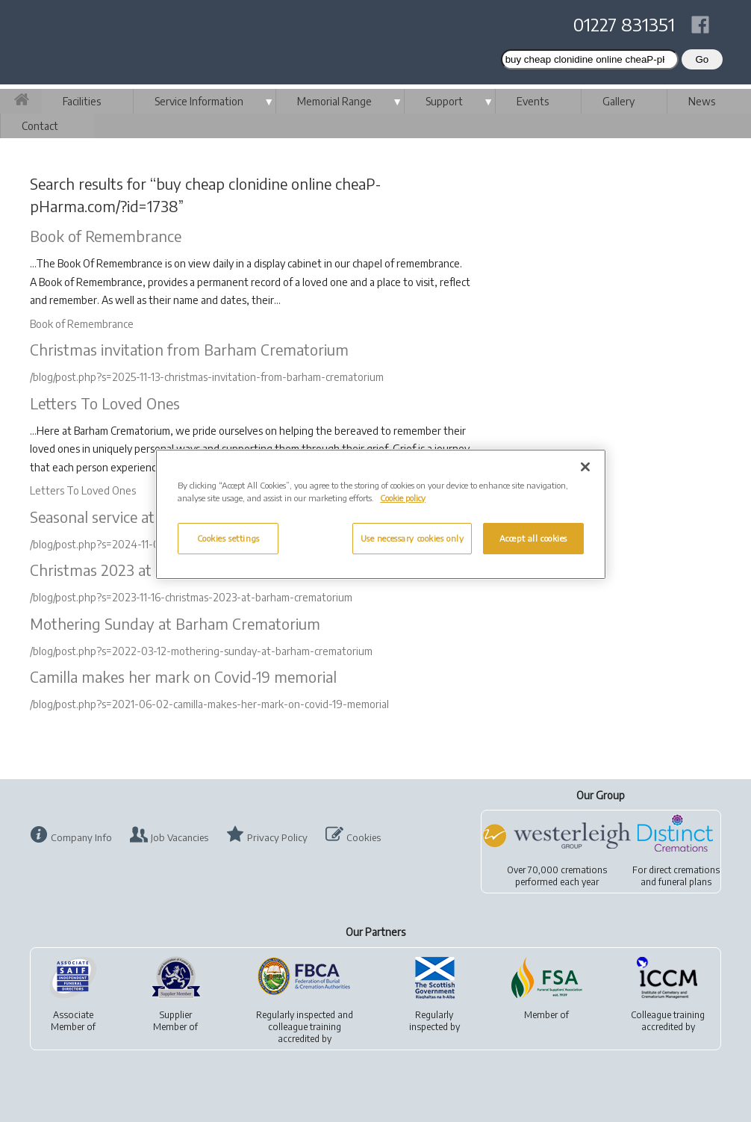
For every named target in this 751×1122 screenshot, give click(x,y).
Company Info (81, 837)
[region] (380, 514)
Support (444, 101)
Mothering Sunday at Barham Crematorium (175, 623)
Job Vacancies (179, 837)
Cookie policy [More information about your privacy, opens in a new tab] (403, 497)
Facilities (82, 101)
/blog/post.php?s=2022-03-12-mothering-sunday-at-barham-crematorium (201, 651)
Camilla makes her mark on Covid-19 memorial (183, 676)
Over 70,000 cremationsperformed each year (557, 875)
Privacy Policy (277, 837)
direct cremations (684, 869)
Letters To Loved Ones (105, 403)
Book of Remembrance (105, 235)
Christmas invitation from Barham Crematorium (189, 349)
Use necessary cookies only (412, 538)
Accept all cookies (533, 538)
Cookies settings (228, 538)
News (701, 101)
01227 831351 (624, 24)
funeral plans (684, 881)
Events (533, 101)
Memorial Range (334, 101)
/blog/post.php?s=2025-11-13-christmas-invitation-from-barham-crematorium (207, 377)
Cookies (363, 837)
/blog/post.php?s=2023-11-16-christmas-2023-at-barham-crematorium (191, 597)
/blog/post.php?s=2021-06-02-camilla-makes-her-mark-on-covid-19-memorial (209, 704)
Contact (40, 126)
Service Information (199, 101)
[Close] (585, 466)
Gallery (618, 101)
